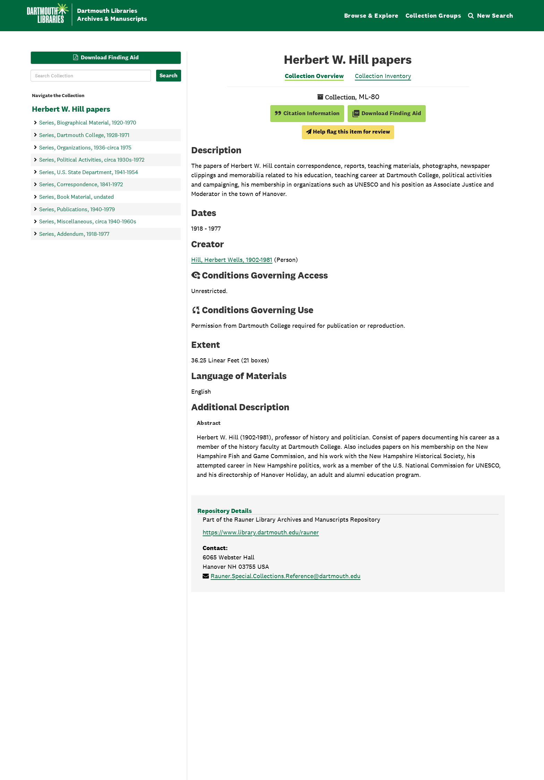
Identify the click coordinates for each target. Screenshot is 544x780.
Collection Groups (433, 15)
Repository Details (224, 511)
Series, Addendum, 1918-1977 (74, 233)
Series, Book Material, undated (76, 196)
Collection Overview (314, 76)
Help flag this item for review (348, 131)
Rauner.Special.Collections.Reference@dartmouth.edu (285, 576)
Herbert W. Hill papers (71, 108)
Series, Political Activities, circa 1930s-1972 (91, 159)
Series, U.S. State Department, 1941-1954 (88, 171)
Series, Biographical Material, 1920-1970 (87, 122)
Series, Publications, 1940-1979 (77, 209)
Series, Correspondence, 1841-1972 (81, 184)
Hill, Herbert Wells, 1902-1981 (231, 260)
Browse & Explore (371, 15)
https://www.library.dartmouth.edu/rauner (261, 532)
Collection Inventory (383, 76)
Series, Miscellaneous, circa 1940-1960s (87, 221)
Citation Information (307, 113)
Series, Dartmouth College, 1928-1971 (84, 134)
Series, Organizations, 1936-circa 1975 (85, 147)
